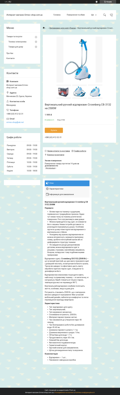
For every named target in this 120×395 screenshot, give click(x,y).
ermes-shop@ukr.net (15, 122)
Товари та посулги (14, 36)
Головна (56, 15)
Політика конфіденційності (85, 392)
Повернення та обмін (76, 15)
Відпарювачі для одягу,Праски (63, 28)
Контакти (10, 58)
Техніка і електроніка (17, 42)
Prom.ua (72, 390)
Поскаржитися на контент (64, 392)
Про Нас (9, 53)
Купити (54, 130)
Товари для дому (15, 47)
